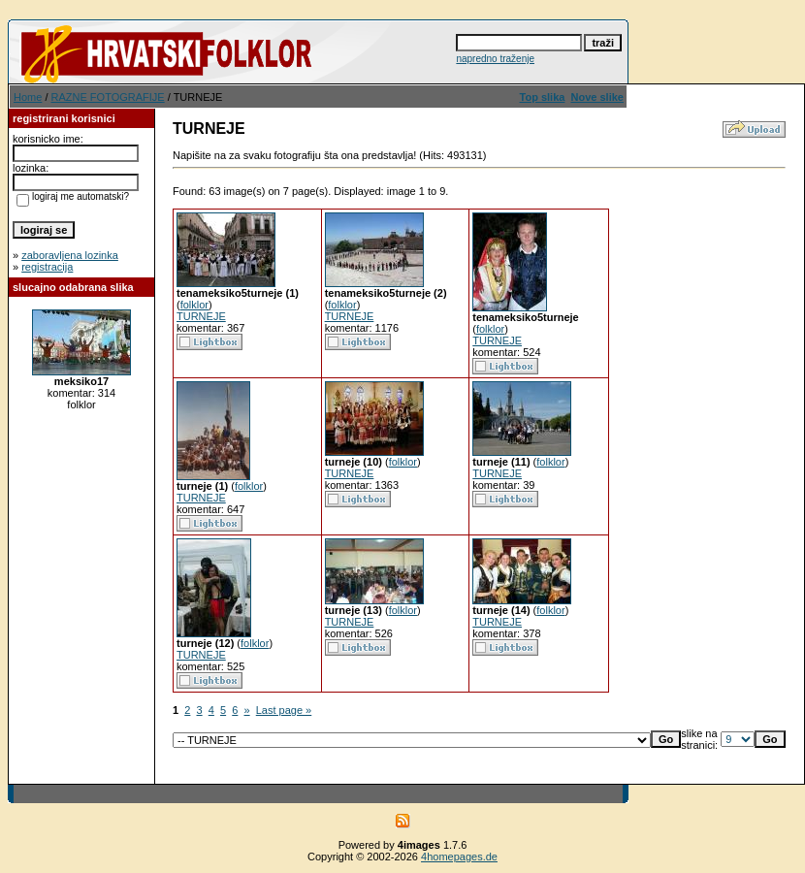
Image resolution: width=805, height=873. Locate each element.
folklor (194, 304)
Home (28, 97)
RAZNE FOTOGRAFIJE (108, 97)
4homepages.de (459, 856)
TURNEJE (201, 316)
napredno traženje (495, 58)
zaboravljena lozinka (69, 255)
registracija (47, 267)
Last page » (284, 710)
